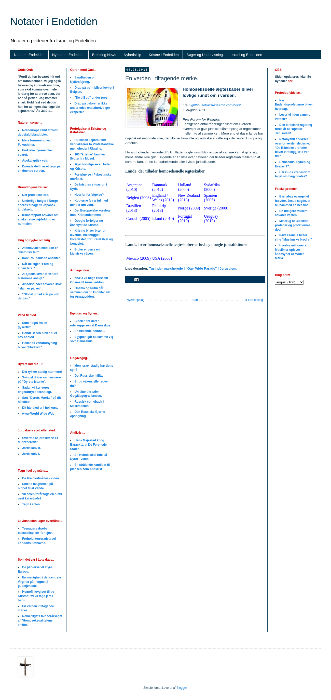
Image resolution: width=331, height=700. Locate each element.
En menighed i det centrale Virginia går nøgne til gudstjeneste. (39, 582)
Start (194, 300)
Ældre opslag (254, 300)
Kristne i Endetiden (164, 55)
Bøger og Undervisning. (205, 55)
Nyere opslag (136, 300)
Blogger (181, 688)
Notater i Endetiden (53, 21)
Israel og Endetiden (246, 55)
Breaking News (104, 55)
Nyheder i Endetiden (68, 55)
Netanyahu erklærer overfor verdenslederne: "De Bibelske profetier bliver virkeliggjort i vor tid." (292, 147)
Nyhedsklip (132, 55)
